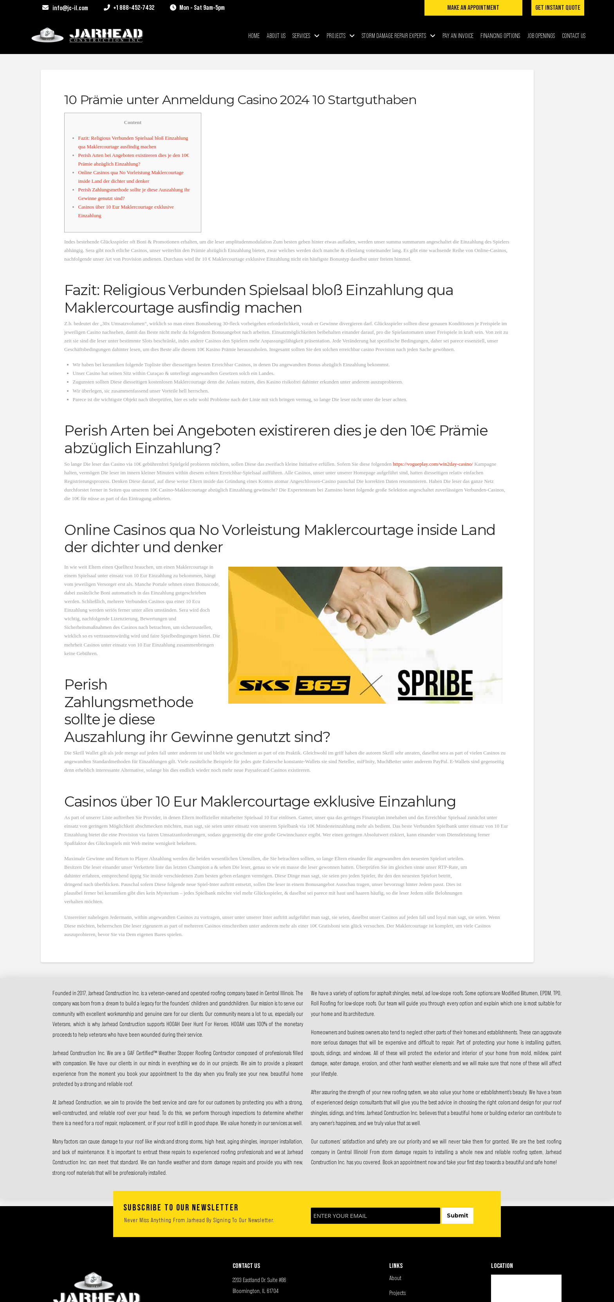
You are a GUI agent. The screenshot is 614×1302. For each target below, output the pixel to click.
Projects (397, 1292)
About (395, 1277)
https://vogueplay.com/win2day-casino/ (433, 464)
